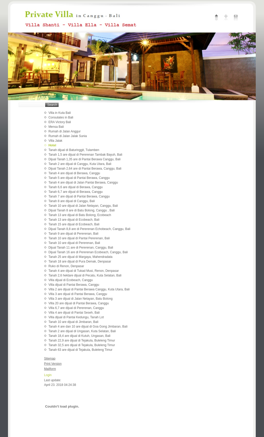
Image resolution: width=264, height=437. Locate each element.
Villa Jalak (55, 140)
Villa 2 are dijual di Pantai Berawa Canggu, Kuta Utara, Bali (89, 289)
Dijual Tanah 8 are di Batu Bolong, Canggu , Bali (82, 210)
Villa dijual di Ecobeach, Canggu (71, 280)
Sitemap (49, 358)
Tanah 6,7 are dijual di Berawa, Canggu (76, 192)
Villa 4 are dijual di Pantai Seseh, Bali (74, 312)
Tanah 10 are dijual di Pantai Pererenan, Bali (79, 238)
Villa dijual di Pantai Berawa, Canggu (74, 285)
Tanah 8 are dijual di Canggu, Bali (72, 201)
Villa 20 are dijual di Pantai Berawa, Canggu (79, 303)
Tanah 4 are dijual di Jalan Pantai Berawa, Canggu (83, 182)
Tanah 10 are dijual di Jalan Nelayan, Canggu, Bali (83, 206)
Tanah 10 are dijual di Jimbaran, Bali (73, 322)
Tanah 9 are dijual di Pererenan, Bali (73, 233)
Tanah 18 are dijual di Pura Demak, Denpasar (80, 261)
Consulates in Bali (61, 117)
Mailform (50, 369)
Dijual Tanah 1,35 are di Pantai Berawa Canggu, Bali (85, 159)
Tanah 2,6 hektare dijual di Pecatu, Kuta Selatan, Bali (85, 275)
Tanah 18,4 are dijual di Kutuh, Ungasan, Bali (79, 336)
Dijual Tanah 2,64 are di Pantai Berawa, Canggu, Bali (85, 168)
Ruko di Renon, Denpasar (66, 266)
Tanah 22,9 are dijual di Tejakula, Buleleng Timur (82, 340)
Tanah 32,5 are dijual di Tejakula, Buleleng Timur (82, 345)
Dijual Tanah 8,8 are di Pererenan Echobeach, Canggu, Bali (89, 229)
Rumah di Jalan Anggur (65, 131)
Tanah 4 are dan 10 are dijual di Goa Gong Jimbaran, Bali (88, 326)
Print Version (53, 364)
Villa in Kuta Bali (60, 113)
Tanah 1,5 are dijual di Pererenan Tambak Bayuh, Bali (85, 154)
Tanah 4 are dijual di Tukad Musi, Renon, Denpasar (84, 271)
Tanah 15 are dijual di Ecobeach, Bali (74, 224)
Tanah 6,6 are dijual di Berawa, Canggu (76, 187)
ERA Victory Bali (60, 122)
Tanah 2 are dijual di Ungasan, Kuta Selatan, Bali (82, 331)
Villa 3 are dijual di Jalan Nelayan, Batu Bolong (81, 298)
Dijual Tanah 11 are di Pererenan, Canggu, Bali (81, 247)
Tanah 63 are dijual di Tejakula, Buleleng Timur (81, 350)
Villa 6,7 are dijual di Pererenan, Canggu (76, 308)
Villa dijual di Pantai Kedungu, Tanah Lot (76, 317)
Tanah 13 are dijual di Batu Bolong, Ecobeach (80, 215)
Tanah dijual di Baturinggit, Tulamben (74, 150)
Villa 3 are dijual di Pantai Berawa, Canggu (78, 294)
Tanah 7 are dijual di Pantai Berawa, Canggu (79, 196)
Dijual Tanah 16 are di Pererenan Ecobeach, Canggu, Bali (88, 252)
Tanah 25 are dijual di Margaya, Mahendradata (81, 257)
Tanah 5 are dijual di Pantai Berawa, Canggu (79, 178)
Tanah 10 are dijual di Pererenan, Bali (74, 243)
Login (48, 375)
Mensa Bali (56, 127)
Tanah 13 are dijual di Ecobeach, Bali (74, 219)
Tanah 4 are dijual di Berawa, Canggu (74, 173)
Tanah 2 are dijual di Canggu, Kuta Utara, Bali (80, 164)
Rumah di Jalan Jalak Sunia (68, 136)
